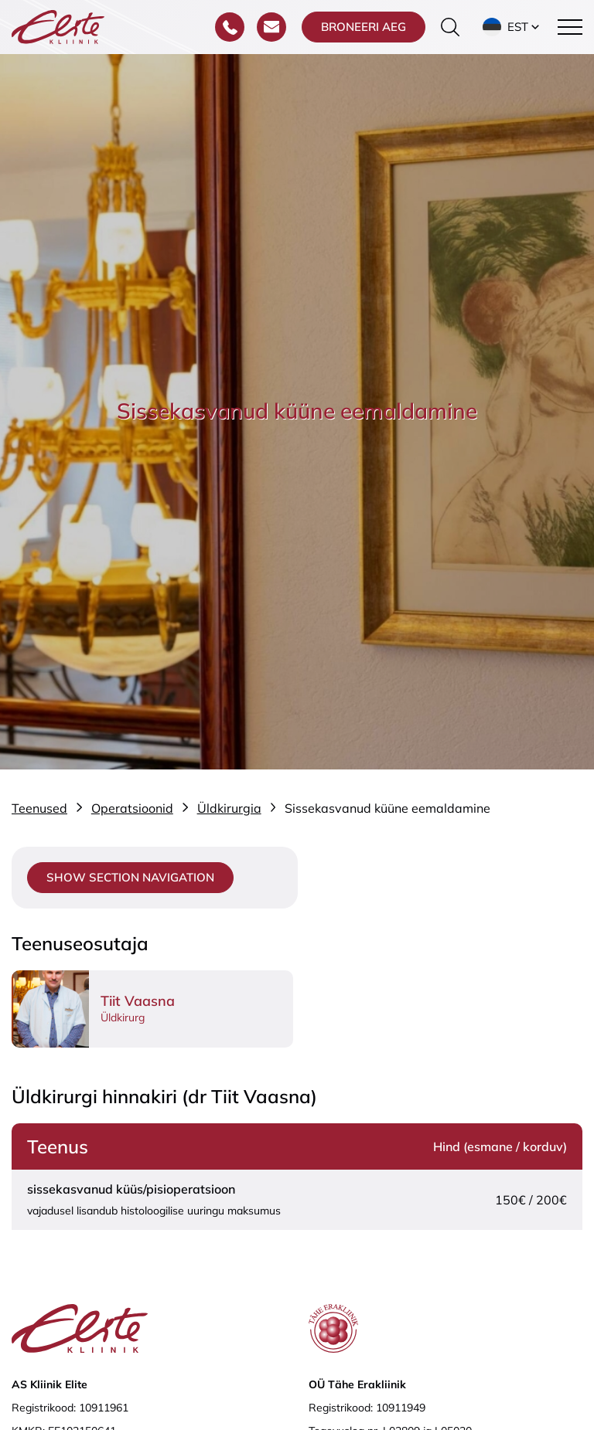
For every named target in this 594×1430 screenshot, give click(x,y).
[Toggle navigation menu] (570, 27)
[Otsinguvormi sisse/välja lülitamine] (450, 27)
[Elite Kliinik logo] (58, 25)
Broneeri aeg (363, 26)
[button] (512, 27)
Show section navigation (130, 877)
